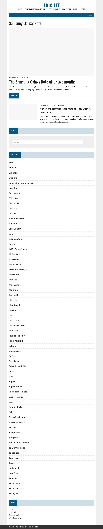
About (11, 162)
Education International (17, 218)
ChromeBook (13, 188)
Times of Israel (14, 458)
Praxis (11, 376)
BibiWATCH (12, 167)
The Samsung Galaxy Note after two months (42, 82)
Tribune (11, 463)
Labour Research (14, 305)
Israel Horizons (14, 274)
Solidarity (12, 427)
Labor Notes (13, 300)
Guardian (12, 244)
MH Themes (35, 527)
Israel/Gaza (13, 279)
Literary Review (14, 320)
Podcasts (12, 371)
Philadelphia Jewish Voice (17, 366)
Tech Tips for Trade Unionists (19, 442)
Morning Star (13, 330)
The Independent (14, 453)
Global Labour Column (16, 239)
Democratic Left (14, 203)
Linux (10, 315)
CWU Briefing (13, 198)
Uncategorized (14, 468)
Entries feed (13, 512)
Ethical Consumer (15, 228)
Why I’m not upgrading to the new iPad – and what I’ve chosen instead (66, 110)
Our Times (12, 356)
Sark (10, 412)
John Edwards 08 (14, 290)
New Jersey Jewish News (17, 335)
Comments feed (15, 515)
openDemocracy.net (15, 351)
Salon (11, 402)
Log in (11, 509)
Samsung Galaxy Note (17, 77)
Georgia (11, 234)
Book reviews (13, 172)
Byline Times (13, 178)
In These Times (14, 259)
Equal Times (13, 223)
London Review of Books (17, 325)
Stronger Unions (14, 432)
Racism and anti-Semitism (18, 391)
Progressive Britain (15, 386)
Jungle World (13, 295)
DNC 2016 (12, 213)
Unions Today (13, 473)
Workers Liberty (14, 483)
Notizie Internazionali (16, 340)
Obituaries (12, 346)
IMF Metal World (14, 254)
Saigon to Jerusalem (16, 397)
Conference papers (15, 193)
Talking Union (13, 437)
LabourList (12, 310)
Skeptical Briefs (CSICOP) (17, 422)
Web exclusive (13, 478)
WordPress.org (15, 518)
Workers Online (14, 488)
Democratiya (13, 208)
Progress (12, 381)
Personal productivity (16, 361)
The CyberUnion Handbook (17, 447)
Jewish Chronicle (14, 285)
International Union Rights (18, 269)
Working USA (13, 493)
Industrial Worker (15, 264)
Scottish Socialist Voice (17, 417)
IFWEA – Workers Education (18, 249)
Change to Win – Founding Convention (21, 183)
